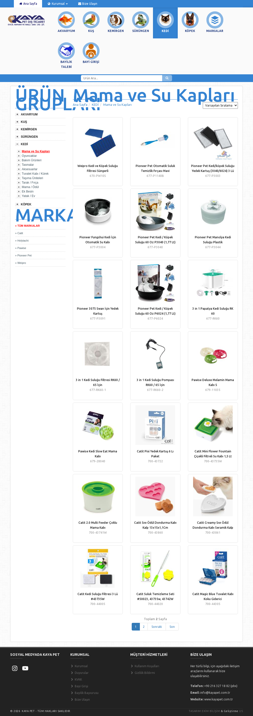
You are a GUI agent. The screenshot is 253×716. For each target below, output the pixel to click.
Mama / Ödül (30, 187)
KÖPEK (26, 204)
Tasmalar (28, 164)
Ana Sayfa (28, 3)
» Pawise (20, 248)
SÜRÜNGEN (29, 136)
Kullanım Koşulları (144, 666)
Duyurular (79, 672)
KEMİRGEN (29, 129)
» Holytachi (21, 240)
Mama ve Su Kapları (36, 151)
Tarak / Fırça (30, 182)
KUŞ (24, 122)
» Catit (19, 233)
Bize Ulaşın (87, 3)
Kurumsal (57, 3)
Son (172, 626)
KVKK (76, 679)
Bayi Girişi (79, 686)
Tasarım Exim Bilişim (204, 711)
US (241, 711)
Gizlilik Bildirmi (142, 672)
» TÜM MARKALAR (27, 225)
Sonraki (157, 626)
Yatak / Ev (28, 196)
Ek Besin (27, 191)
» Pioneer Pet (23, 255)
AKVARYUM (29, 114)
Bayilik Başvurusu (84, 692)
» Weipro (20, 262)
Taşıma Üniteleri (32, 178)
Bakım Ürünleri (31, 160)
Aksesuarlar (29, 169)
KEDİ (24, 144)
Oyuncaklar (29, 156)
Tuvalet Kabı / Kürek (35, 173)
